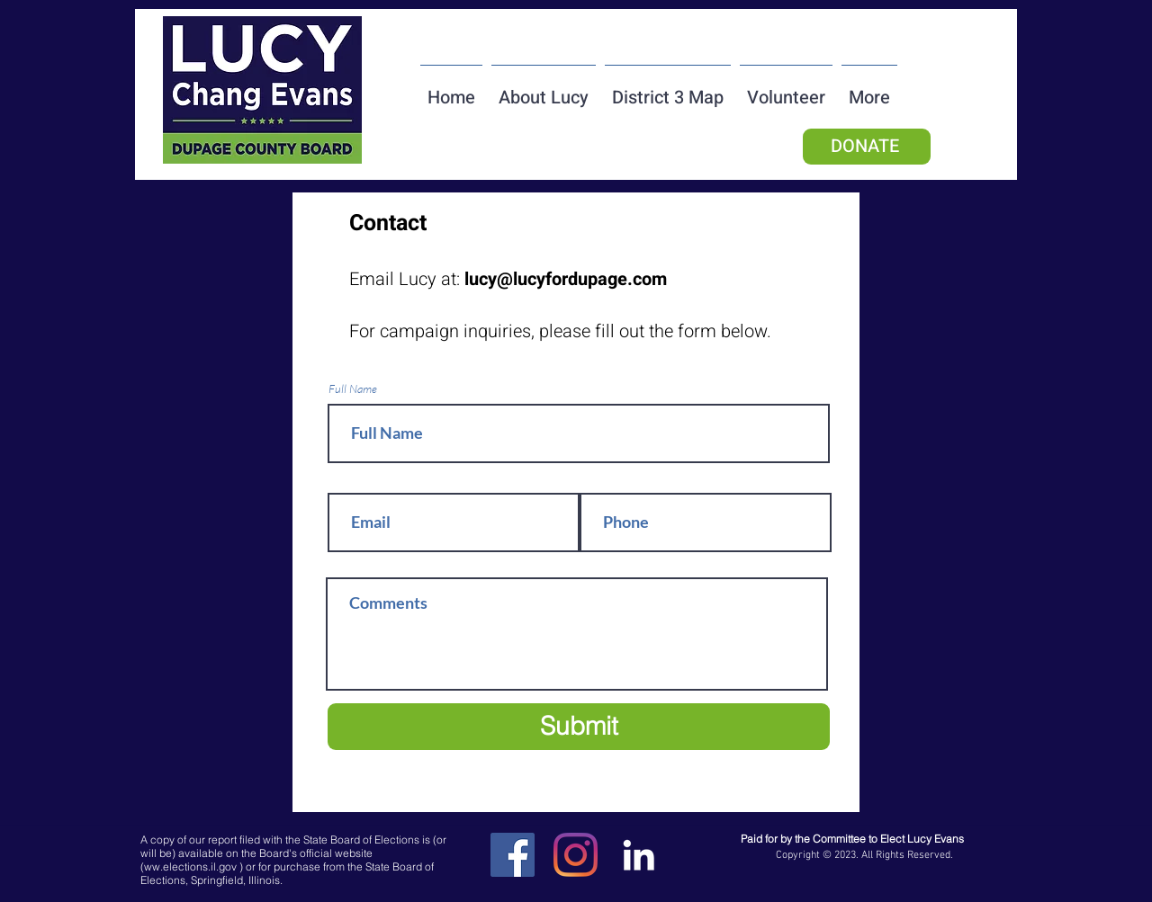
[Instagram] (576, 855)
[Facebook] (512, 855)
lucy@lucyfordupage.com (565, 279)
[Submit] (579, 726)
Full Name (352, 389)
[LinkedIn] (638, 855)
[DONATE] (867, 147)
